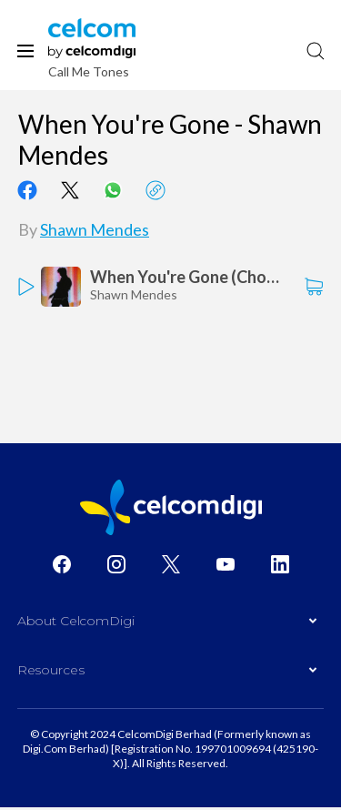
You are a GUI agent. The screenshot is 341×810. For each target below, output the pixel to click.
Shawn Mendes (94, 229)
